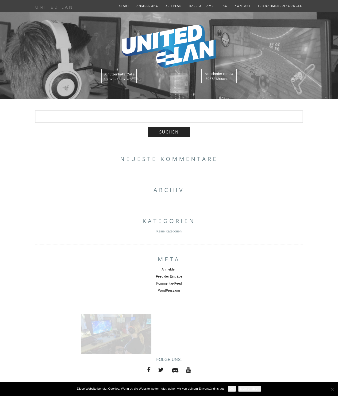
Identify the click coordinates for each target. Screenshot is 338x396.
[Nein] (332, 389)
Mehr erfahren (249, 388)
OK (232, 388)
